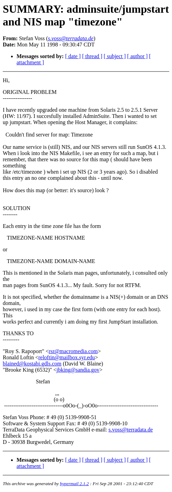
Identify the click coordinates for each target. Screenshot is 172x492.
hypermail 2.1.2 (74, 483)
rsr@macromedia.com (73, 351)
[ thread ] (92, 56)
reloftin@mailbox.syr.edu (66, 357)
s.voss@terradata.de (131, 430)
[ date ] (73, 56)
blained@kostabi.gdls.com (32, 364)
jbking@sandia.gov (78, 370)
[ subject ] (115, 56)
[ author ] (137, 56)
